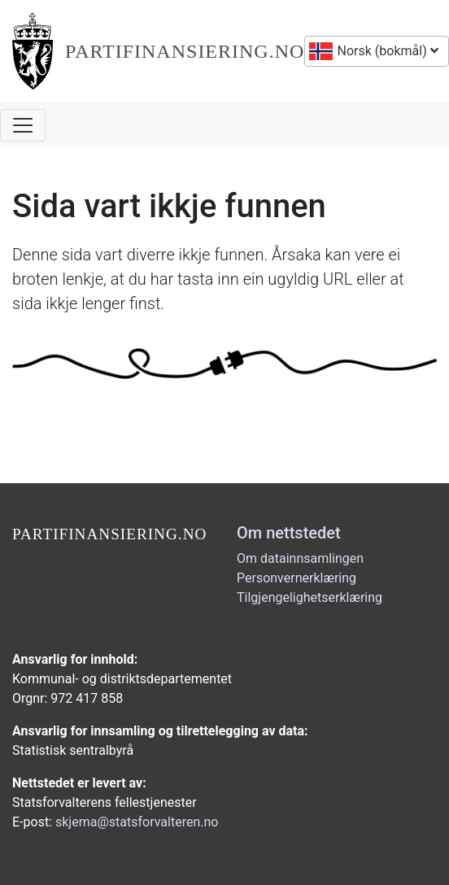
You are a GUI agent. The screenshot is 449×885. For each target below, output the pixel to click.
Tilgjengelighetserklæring (309, 597)
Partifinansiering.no (184, 51)
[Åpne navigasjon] (23, 125)
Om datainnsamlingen (300, 558)
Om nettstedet (289, 533)
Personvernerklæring (296, 578)
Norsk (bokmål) (386, 51)
